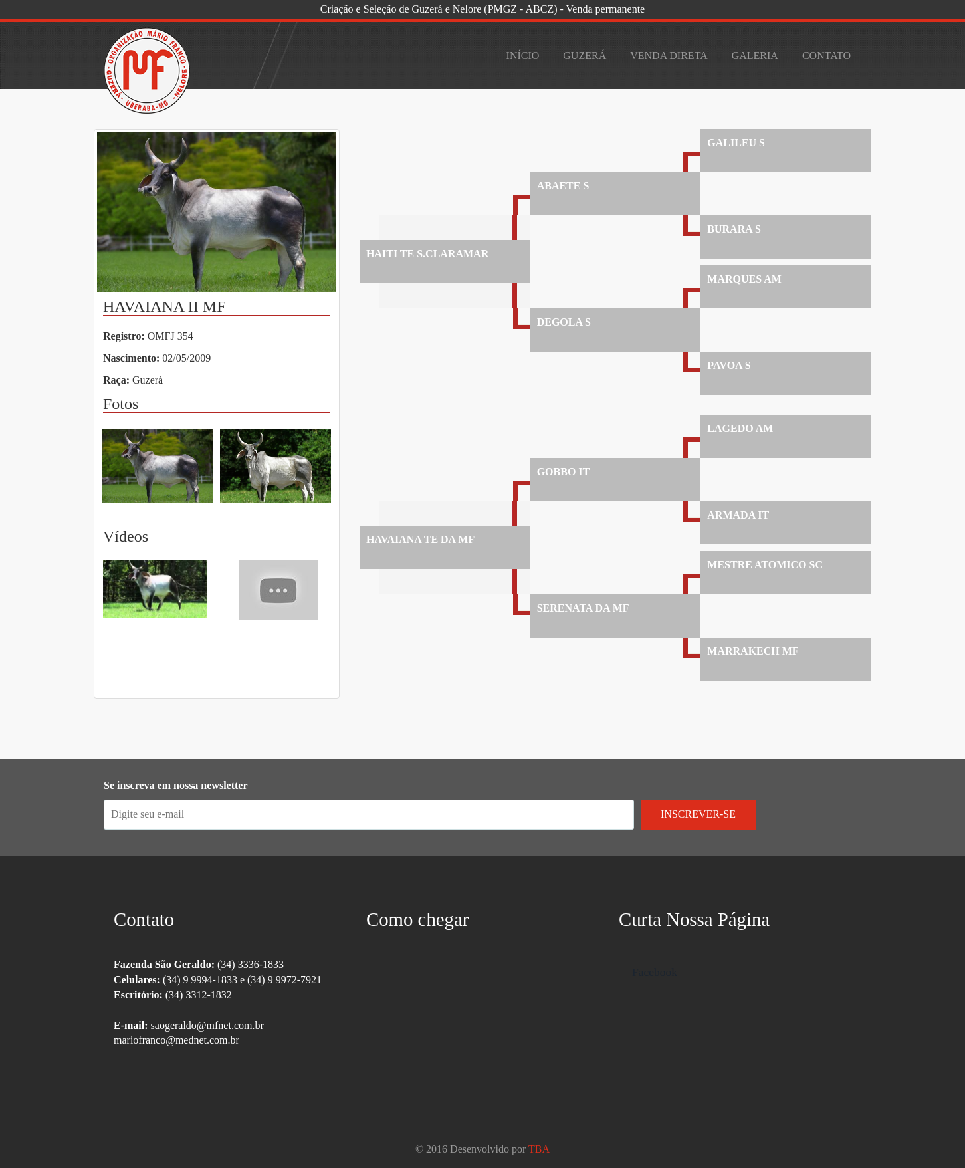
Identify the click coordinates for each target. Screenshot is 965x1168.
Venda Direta (668, 55)
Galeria (755, 55)
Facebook (654, 972)
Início (523, 55)
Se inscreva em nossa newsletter (176, 785)
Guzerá (584, 55)
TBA (539, 1149)
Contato (826, 55)
